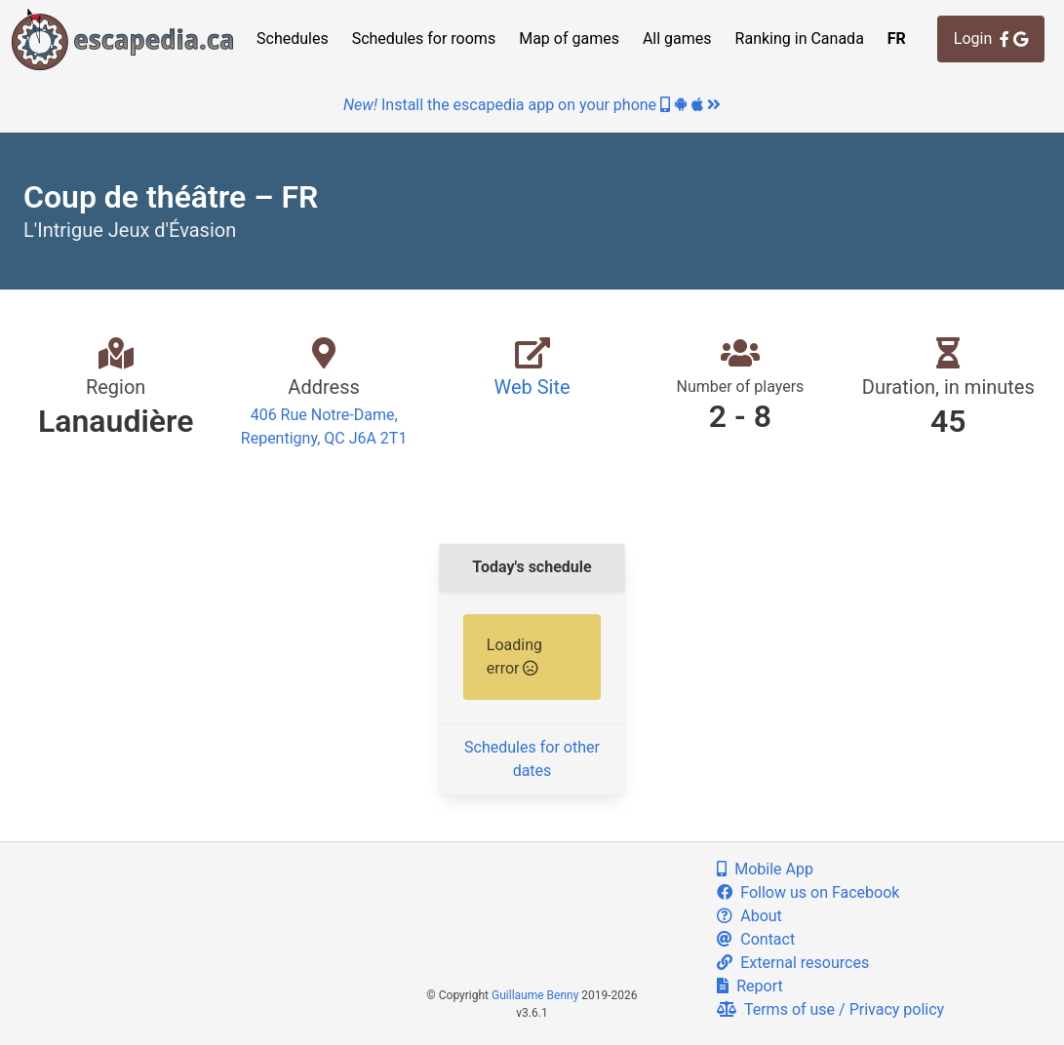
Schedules (292, 38)
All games (677, 38)
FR (896, 38)
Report (749, 986)
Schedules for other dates (532, 759)
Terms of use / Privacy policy (830, 1009)
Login (991, 38)
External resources (793, 962)
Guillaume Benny (535, 995)
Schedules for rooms (424, 38)
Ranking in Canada (799, 38)
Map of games (569, 38)
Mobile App (765, 869)
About (749, 916)
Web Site (531, 387)
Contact (756, 939)
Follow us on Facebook (808, 892)
